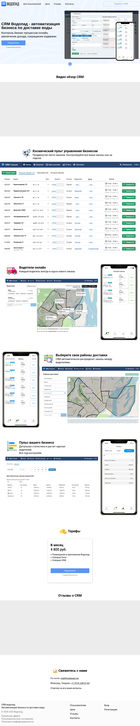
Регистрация (110, 709)
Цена (47, 4)
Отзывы (57, 4)
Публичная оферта (10, 716)
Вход (106, 705)
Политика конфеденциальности (17, 721)
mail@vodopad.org (70, 678)
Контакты (69, 4)
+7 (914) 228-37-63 (80, 683)
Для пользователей (32, 4)
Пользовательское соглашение (17, 719)
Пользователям (78, 705)
